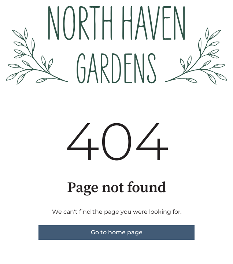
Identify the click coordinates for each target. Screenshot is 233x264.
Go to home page (117, 232)
